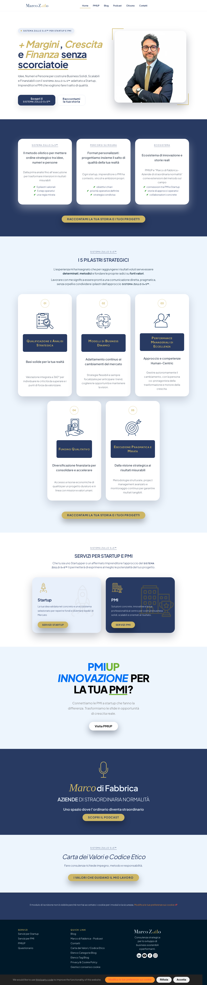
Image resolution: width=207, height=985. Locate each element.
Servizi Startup (53, 624)
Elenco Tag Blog (80, 957)
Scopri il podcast (103, 817)
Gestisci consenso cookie (85, 966)
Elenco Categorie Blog (83, 952)
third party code (44, 979)
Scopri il (37, 100)
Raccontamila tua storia (71, 100)
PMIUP (96, 5)
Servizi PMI (123, 624)
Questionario (25, 948)
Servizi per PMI (26, 938)
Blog (106, 5)
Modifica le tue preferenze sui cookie (154, 904)
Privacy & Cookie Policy (84, 962)
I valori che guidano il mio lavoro (103, 877)
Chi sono (130, 5)
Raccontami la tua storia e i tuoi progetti (103, 219)
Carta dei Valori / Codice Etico (88, 948)
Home (85, 5)
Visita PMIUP (103, 726)
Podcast (117, 5)
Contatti (143, 5)
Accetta (181, 979)
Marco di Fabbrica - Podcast (87, 938)
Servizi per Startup (28, 933)
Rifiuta (164, 979)
